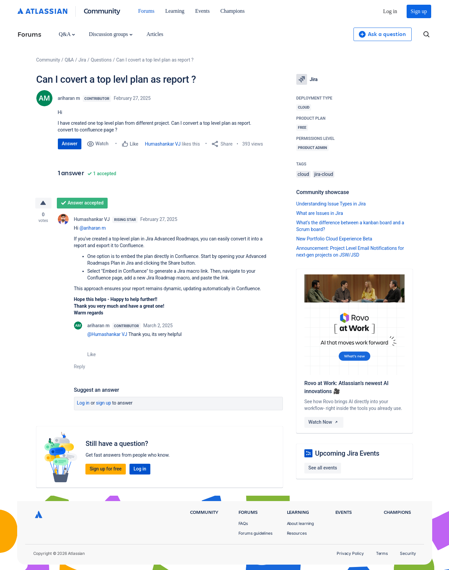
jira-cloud (323, 174)
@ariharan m (92, 228)
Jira (82, 60)
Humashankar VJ (163, 144)
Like (91, 354)
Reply (79, 366)
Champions (232, 11)
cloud (303, 174)
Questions (101, 60)
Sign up (419, 11)
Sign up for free (105, 468)
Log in (390, 11)
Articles (154, 34)
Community (102, 10)
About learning (300, 523)
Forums (146, 11)
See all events (322, 467)
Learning (174, 11)
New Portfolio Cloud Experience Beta (334, 238)
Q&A (67, 34)
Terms (382, 553)
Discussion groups (111, 34)
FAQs (243, 523)
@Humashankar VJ (107, 334)
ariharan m (69, 98)
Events (202, 11)
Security (408, 553)
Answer (70, 143)
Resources (297, 533)
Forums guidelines (255, 533)
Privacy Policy (350, 553)
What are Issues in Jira (319, 213)
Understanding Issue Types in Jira (331, 203)
